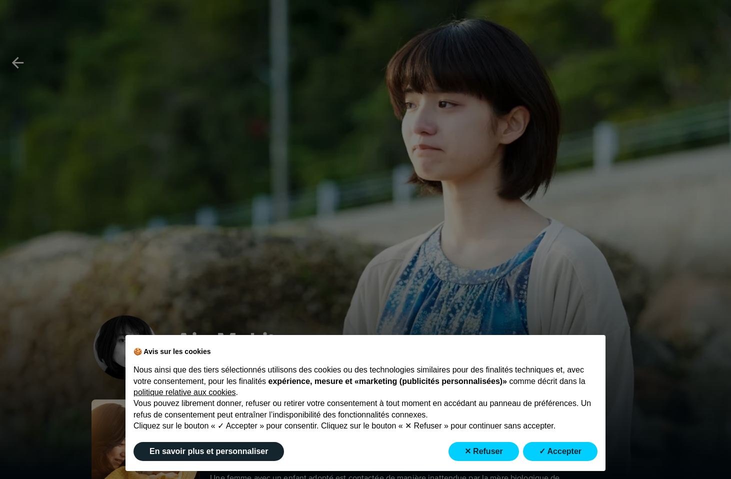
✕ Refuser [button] (483, 451)
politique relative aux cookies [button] (185, 392)
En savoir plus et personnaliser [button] (209, 451)
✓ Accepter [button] (560, 451)
